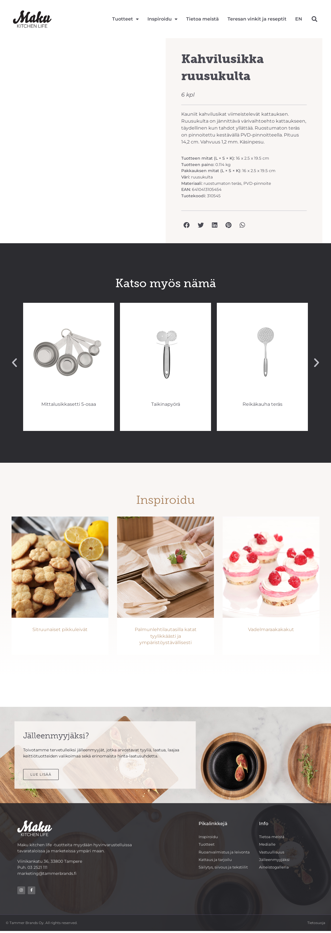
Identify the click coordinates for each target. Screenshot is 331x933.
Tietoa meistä (202, 19)
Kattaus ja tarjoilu (216, 860)
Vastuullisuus (272, 852)
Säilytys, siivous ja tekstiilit (225, 868)
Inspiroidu (162, 19)
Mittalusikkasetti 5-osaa (165, 404)
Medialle (267, 844)
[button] (314, 19)
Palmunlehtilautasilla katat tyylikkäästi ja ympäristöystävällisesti (166, 636)
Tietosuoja (316, 924)
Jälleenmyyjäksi (275, 860)
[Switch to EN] (298, 19)
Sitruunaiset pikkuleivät (60, 629)
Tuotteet (125, 19)
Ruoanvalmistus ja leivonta (226, 852)
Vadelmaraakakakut (271, 629)
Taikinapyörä (262, 404)
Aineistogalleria (275, 868)
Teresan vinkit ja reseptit (257, 19)
